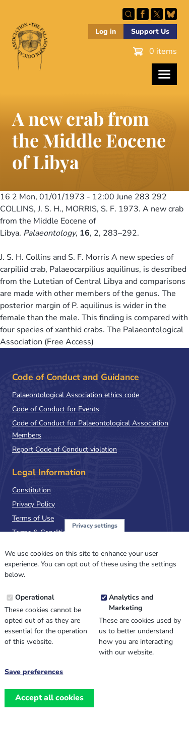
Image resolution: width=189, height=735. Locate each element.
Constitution (31, 490)
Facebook (143, 14)
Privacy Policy (33, 504)
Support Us (150, 31)
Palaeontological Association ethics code (75, 395)
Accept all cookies (49, 711)
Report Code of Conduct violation (64, 449)
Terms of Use (33, 518)
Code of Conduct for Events (55, 409)
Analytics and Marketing (131, 617)
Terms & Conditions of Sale (55, 532)
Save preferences (34, 686)
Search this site (128, 14)
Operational (34, 611)
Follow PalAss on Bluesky (171, 14)
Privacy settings (94, 539)
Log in (105, 31)
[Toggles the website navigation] (164, 74)
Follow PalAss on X (157, 14)
